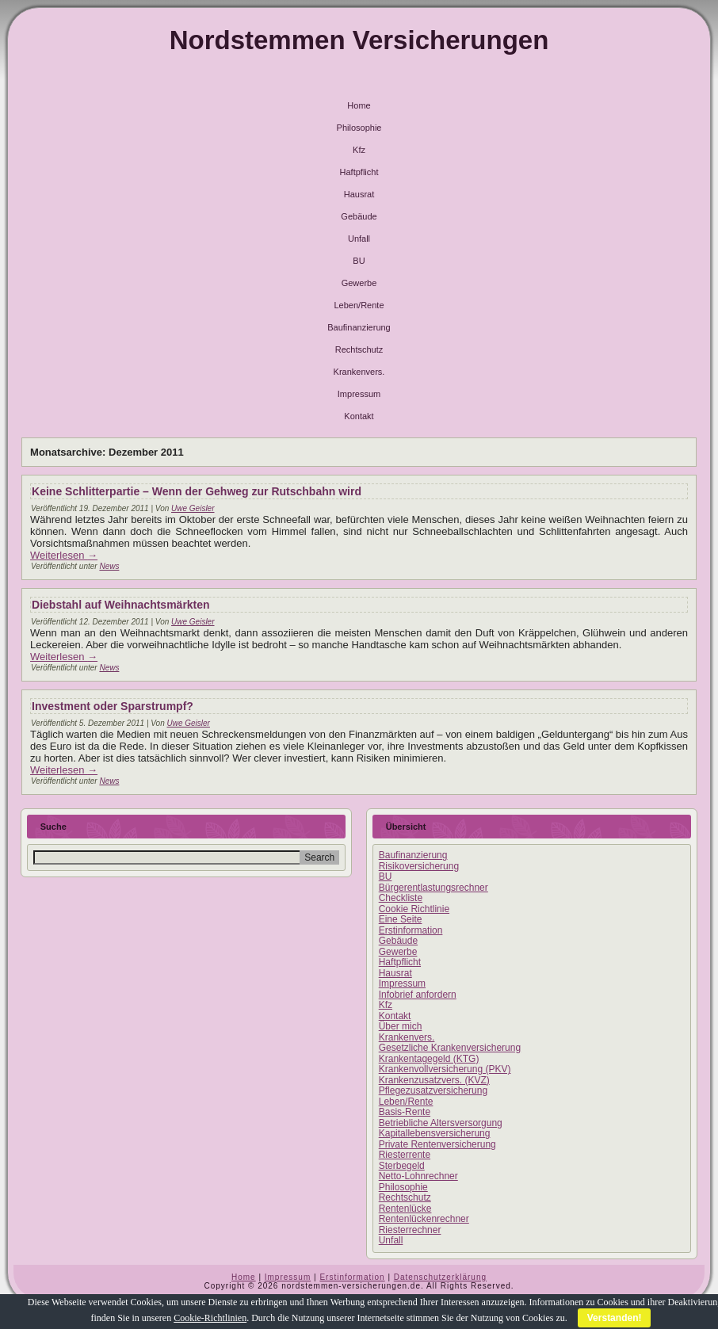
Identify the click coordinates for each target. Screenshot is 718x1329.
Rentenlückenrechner (424, 1218)
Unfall (359, 238)
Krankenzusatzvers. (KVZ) (434, 1080)
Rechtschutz (359, 349)
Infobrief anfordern (417, 994)
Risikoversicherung (419, 866)
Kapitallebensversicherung (435, 1133)
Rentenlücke (405, 1208)
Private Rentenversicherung (437, 1144)
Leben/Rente (359, 305)
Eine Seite (400, 919)
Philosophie (359, 127)
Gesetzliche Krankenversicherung (450, 1047)
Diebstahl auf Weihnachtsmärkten (121, 604)
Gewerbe (359, 283)
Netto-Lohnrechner (418, 1176)
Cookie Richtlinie (414, 909)
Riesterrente (404, 1154)
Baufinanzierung (359, 327)
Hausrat (359, 194)
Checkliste (400, 897)
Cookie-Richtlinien (210, 1317)
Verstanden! (614, 1317)
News (109, 566)
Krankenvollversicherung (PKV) (445, 1069)
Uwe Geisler (192, 508)
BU (359, 260)
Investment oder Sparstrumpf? (112, 706)
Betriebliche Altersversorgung (440, 1123)
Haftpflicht (359, 172)
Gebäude (358, 216)
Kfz (359, 150)
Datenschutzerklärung (440, 1277)
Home (358, 105)
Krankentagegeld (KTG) (429, 1058)
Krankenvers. (359, 371)
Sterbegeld (402, 1165)
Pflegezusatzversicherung (433, 1090)
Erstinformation (411, 930)
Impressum (359, 394)
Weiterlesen (63, 555)
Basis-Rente (404, 1111)
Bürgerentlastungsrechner (433, 887)
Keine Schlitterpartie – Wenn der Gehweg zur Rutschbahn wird (196, 491)
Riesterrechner (410, 1229)
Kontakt (358, 416)
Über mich (400, 1026)
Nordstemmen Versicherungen (359, 40)
